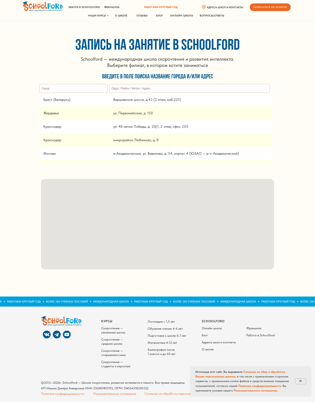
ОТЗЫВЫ (141, 15)
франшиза (112, 7)
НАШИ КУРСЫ (97, 15)
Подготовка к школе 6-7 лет (167, 336)
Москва (49, 153)
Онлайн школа (212, 328)
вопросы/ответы (212, 15)
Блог (205, 335)
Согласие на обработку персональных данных (176, 394)
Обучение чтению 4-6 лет (165, 328)
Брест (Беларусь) (56, 99)
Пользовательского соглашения (255, 390)
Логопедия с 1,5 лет (161, 321)
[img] (42, 6)
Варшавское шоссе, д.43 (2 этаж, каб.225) (147, 99)
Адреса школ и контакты (219, 342)
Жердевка (51, 113)
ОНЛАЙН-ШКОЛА (181, 15)
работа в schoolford (84, 7)
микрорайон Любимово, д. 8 (136, 140)
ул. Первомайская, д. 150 (133, 113)
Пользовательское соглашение (114, 394)
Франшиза (253, 328)
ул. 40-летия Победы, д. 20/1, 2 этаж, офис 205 (150, 126)
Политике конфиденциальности (259, 386)
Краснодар (52, 126)
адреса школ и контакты (225, 7)
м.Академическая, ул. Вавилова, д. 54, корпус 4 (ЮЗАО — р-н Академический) (176, 153)
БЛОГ (159, 15)
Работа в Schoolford (260, 335)
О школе (121, 15)
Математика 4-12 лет (162, 343)
